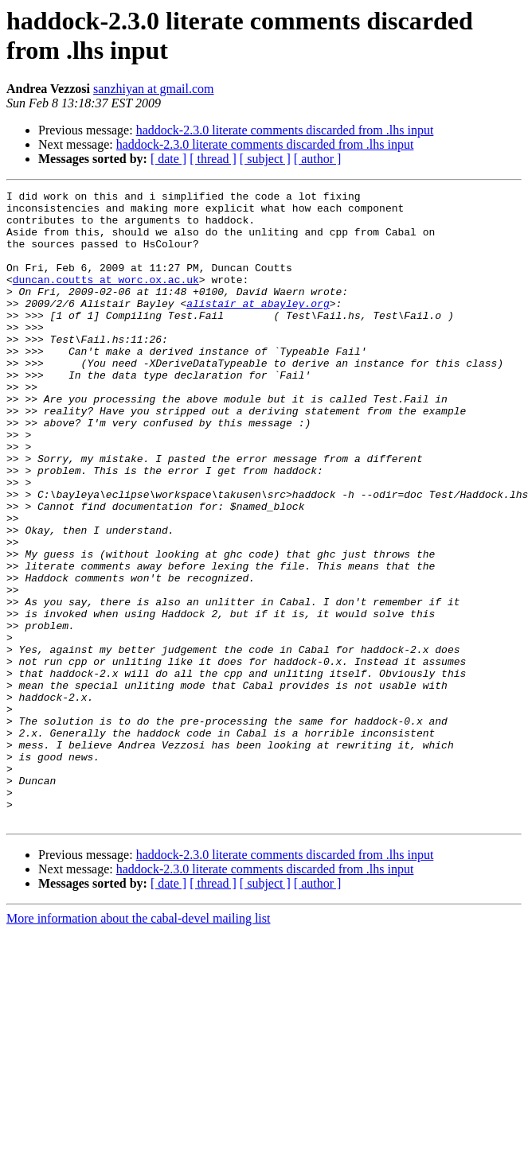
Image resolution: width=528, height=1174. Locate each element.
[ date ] (168, 158)
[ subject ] (265, 158)
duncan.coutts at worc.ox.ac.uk (106, 298)
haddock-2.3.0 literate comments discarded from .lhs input (285, 130)
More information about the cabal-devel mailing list (138, 1045)
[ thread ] (213, 158)
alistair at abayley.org (257, 327)
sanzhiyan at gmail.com (153, 88)
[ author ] (318, 158)
